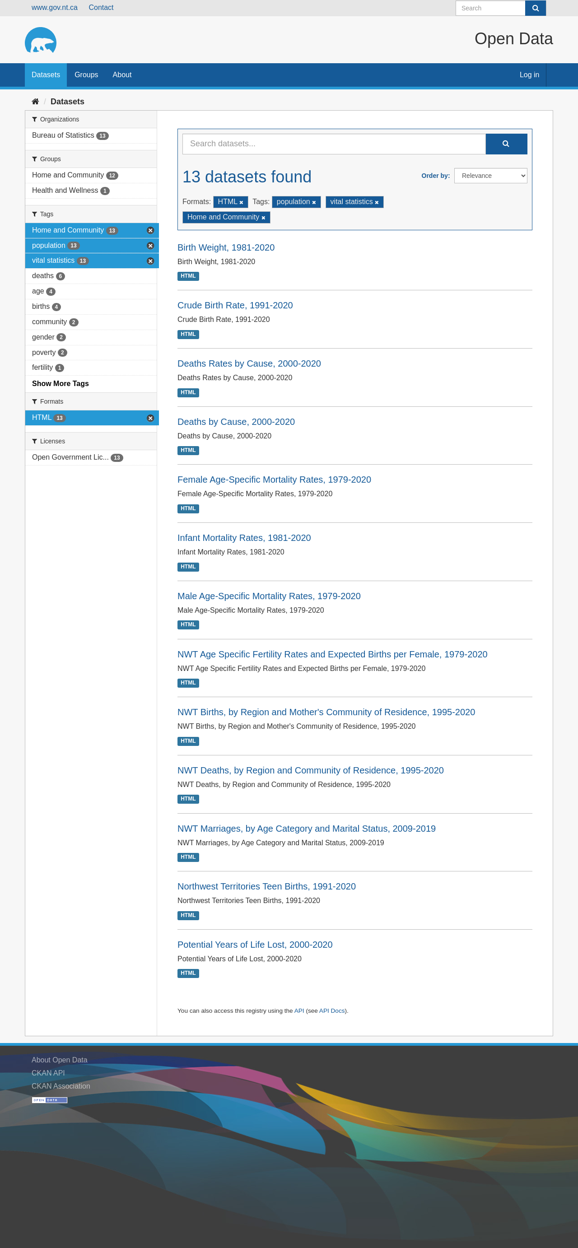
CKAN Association (61, 1086)
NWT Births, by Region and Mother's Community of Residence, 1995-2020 (326, 712)
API (299, 1010)
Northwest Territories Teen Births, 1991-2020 (266, 886)
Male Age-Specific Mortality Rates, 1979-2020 (269, 596)
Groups (86, 75)
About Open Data (60, 1060)
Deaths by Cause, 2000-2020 (236, 422)
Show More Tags (60, 383)
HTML (188, 276)
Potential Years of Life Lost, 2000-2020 (255, 945)
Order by (435, 175)
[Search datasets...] (334, 144)
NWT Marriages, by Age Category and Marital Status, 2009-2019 (306, 829)
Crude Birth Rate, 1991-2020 (235, 305)
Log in (530, 75)
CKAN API (48, 1073)
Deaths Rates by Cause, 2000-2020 (249, 363)
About (122, 75)
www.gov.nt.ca (55, 7)
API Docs (332, 1010)
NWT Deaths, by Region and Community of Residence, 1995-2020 (310, 770)
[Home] (35, 101)
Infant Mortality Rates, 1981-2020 (244, 538)
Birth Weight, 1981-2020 (226, 247)
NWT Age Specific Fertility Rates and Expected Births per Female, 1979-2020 (332, 654)
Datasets (46, 75)
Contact (101, 7)
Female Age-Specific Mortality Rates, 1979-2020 (274, 479)
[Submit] (535, 8)
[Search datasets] (501, 8)
